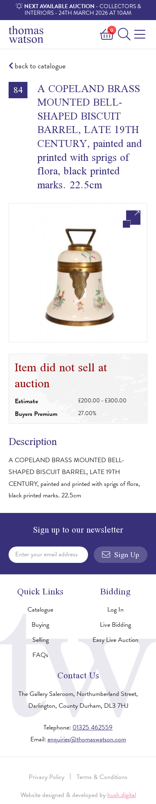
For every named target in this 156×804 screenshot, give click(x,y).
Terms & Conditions (102, 777)
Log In (115, 609)
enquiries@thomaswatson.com (86, 739)
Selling (40, 640)
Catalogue (40, 609)
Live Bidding (115, 625)
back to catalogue (37, 66)
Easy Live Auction (115, 640)
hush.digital (121, 795)
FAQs (40, 655)
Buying (40, 625)
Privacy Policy (46, 777)
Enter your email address (46, 554)
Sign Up (120, 555)
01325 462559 (92, 727)
